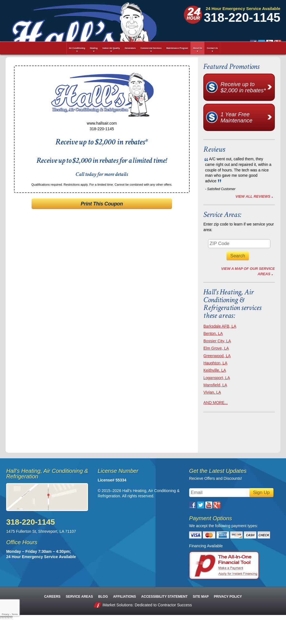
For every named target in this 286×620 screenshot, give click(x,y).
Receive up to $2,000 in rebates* (247, 87)
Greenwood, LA (216, 355)
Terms (15, 614)
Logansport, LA (216, 378)
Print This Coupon (102, 204)
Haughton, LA (215, 363)
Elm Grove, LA (216, 348)
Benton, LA (213, 333)
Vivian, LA (212, 392)
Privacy (5, 614)
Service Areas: (222, 214)
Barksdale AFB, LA (219, 326)
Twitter (162, 19)
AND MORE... (215, 402)
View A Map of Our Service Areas (248, 271)
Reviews (214, 149)
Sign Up (261, 492)
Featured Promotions (231, 66)
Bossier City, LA (217, 341)
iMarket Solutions (117, 605)
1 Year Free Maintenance (247, 117)
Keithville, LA (214, 370)
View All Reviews (252, 196)
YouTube (170, 19)
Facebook (154, 19)
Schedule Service (136, 32)
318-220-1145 (242, 17)
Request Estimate (226, 32)
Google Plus (178, 19)
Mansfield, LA (215, 385)
